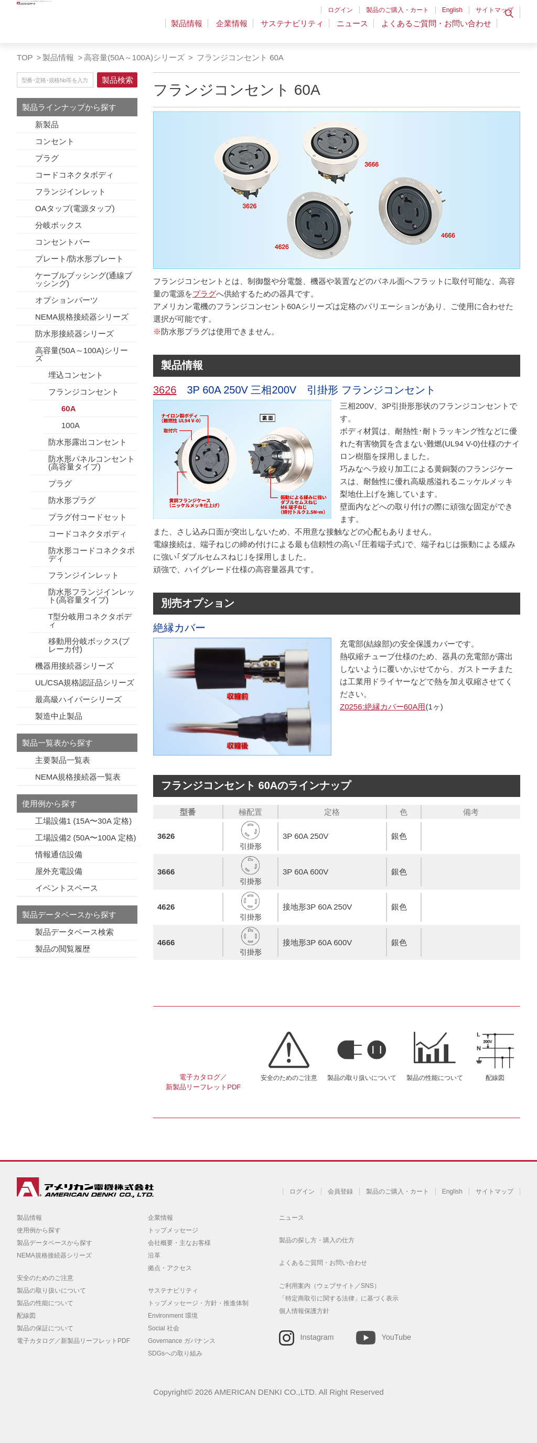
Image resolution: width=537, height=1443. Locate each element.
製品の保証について (45, 1328)
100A (70, 425)
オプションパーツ (66, 300)
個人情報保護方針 (304, 1311)
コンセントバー (62, 241)
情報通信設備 (58, 854)
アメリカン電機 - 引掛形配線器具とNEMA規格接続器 (84, 27)
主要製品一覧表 (62, 760)
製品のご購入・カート (397, 10)
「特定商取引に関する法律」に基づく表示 (339, 1298)
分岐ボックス (58, 225)
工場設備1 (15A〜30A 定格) (83, 820)
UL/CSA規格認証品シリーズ (84, 682)
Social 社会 (163, 1328)
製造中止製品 (58, 716)
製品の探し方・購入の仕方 (317, 1240)
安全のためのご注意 (289, 1077)
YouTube (396, 1337)
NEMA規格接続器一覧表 (78, 776)
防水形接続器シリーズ (74, 333)
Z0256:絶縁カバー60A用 (382, 706)
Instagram (317, 1337)
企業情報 (238, 28)
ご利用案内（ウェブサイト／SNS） (329, 1285)
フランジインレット (70, 191)
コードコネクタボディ (74, 174)
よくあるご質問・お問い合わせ (436, 28)
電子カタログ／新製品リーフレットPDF (203, 1082)
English (452, 10)
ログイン (340, 10)
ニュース (354, 28)
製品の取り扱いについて (361, 1077)
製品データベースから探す (54, 1243)
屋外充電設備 (58, 871)
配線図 (495, 1077)
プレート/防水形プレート (79, 258)
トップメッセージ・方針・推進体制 (198, 1303)
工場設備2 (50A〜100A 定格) (85, 837)
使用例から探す (39, 1230)
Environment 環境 (173, 1315)
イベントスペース (66, 887)
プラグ (47, 158)
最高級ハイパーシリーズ (78, 699)
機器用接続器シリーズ (74, 665)
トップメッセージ (173, 1230)
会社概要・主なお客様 (179, 1243)
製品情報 (195, 28)
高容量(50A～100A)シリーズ (134, 57)
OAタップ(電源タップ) (75, 208)
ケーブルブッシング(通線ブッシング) (83, 279)
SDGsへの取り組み (175, 1353)
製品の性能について (434, 1077)
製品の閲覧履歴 (62, 948)
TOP (25, 57)
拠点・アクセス (170, 1268)
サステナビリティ (296, 28)
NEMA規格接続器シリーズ (81, 316)
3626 (165, 390)
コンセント (54, 141)
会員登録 (340, 1191)
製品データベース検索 (74, 931)
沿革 (154, 1255)
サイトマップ (494, 10)
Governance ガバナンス (182, 1340)
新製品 (47, 124)
